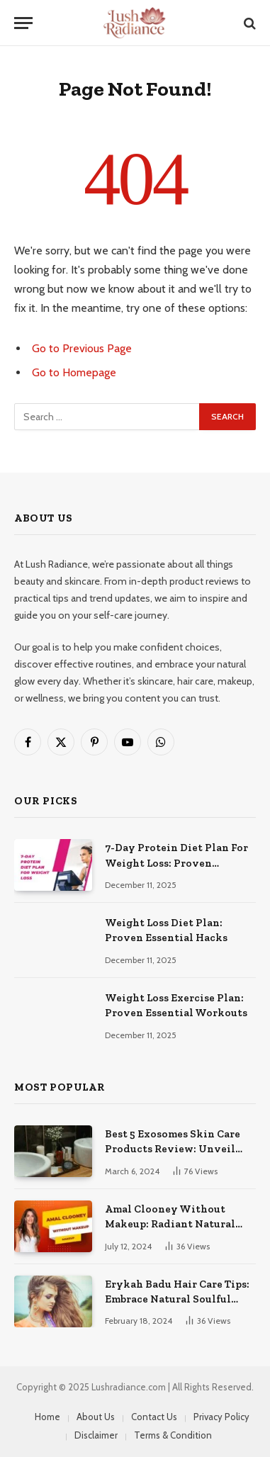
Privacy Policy (221, 1416)
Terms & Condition (173, 1435)
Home (47, 1416)
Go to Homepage (74, 372)
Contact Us (154, 1416)
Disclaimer (96, 1435)
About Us (96, 1416)
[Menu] (23, 23)
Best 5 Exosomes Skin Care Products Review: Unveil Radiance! (172, 1149)
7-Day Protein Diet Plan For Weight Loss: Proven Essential (176, 862)
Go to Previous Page (82, 348)
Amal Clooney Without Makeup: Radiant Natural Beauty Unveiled (170, 1224)
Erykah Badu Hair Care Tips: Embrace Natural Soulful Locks (177, 1299)
